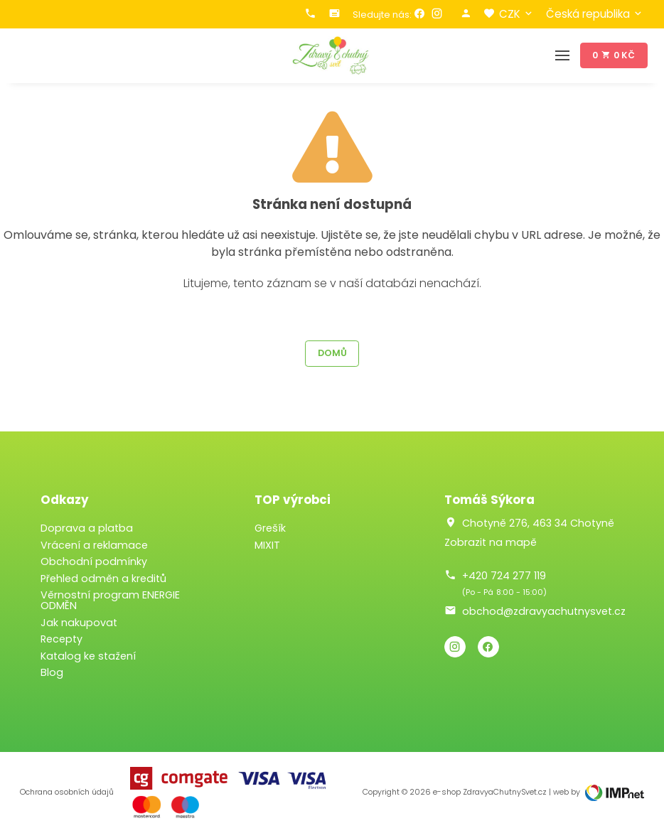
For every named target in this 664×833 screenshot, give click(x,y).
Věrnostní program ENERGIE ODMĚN (110, 600)
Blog (52, 672)
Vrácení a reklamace (94, 545)
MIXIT (267, 545)
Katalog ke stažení (88, 656)
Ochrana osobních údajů (67, 792)
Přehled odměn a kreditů (103, 578)
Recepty (61, 639)
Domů (332, 353)
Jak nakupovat (79, 623)
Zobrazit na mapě (490, 542)
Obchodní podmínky (94, 561)
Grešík (270, 528)
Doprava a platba (87, 528)
